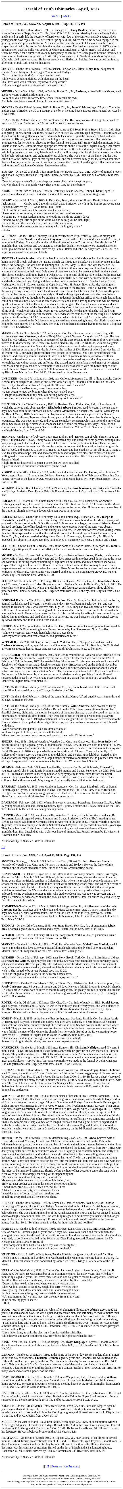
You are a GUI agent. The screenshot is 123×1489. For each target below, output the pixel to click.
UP (3, 847)
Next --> (57, 1466)
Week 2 (66, 15)
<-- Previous (71, 1466)
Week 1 (56, 15)
